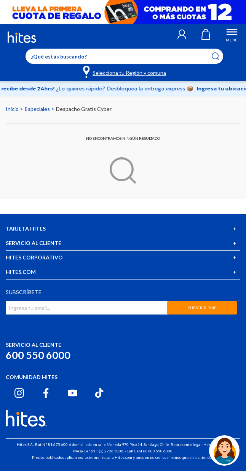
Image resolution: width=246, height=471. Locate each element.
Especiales (38, 109)
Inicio (13, 109)
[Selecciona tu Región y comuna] (125, 71)
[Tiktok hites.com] (99, 393)
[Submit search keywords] (220, 56)
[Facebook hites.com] (46, 393)
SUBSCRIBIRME (202, 307)
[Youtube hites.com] (72, 393)
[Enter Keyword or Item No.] (124, 56)
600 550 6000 (38, 355)
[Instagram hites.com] (19, 393)
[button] (181, 35)
